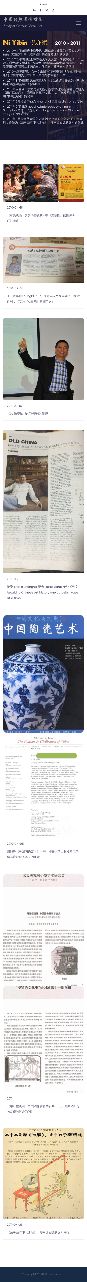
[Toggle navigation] (78, 23)
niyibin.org (55, 1274)
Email (43, 4)
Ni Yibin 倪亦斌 (25, 43)
